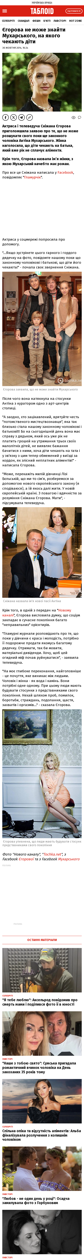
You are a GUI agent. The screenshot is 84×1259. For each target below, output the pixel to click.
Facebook (65, 172)
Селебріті (8, 20)
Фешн (36, 20)
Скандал (23, 20)
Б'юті (46, 20)
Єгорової (26, 859)
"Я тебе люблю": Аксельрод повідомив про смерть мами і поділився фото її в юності (40, 1002)
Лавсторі (60, 20)
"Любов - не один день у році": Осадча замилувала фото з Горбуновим (36, 1200)
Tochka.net (52, 854)
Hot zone (75, 20)
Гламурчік (32, 177)
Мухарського (68, 859)
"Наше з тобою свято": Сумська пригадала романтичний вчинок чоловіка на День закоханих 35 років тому (39, 1067)
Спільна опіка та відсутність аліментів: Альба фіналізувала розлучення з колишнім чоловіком (41, 1135)
